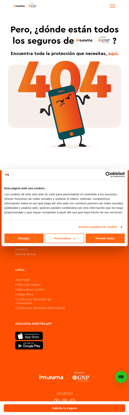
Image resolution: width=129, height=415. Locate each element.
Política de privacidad (29, 289)
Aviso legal (22, 279)
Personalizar (64, 238)
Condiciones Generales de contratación (33, 301)
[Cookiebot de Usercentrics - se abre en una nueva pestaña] (108, 174)
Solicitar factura (25, 254)
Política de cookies (28, 284)
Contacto (21, 249)
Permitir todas (105, 238)
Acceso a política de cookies (98, 226)
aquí (112, 53)
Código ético (24, 294)
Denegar (24, 238)
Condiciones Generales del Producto (40, 308)
